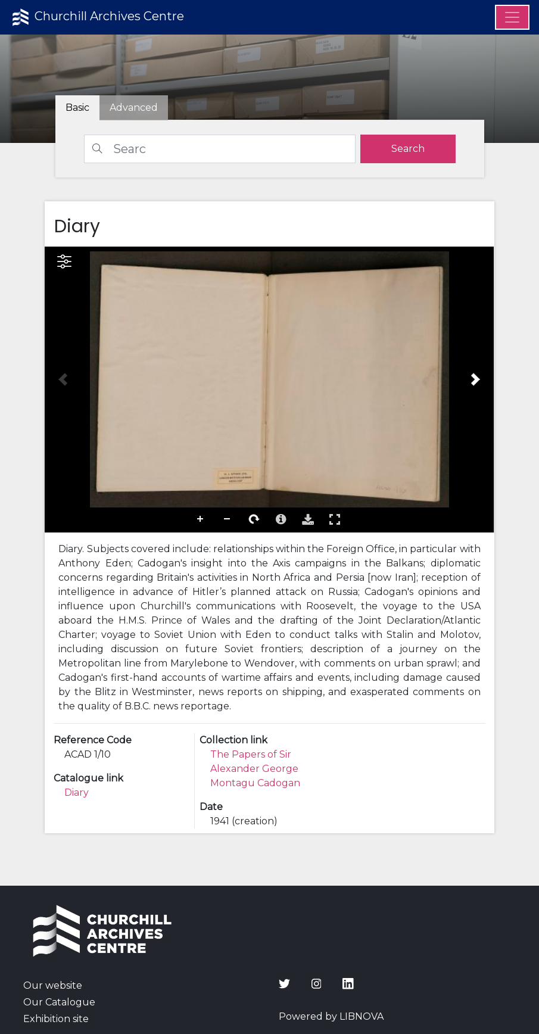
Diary (76, 792)
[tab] (133, 107)
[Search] (220, 149)
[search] (408, 149)
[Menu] (512, 17)
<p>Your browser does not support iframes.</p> (269, 389)
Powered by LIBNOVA (331, 1016)
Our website (52, 985)
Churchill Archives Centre (97, 17)
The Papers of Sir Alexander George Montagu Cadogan (255, 769)
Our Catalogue (59, 1002)
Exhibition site (56, 1018)
